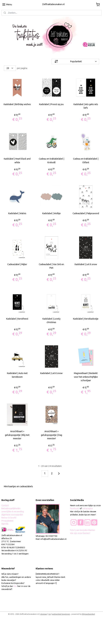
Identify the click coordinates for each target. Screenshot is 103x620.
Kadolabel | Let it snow (86, 264)
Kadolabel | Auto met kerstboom (17, 375)
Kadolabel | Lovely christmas (51, 320)
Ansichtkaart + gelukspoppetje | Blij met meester (17, 435)
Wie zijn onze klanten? (80, 533)
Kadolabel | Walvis (17, 213)
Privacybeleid (7, 521)
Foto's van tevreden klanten (82, 530)
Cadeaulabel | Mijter (17, 264)
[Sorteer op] (75, 61)
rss (49, 614)
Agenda (4, 524)
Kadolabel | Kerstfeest (17, 318)
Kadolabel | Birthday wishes (17, 104)
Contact (5, 505)
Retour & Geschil (8, 518)
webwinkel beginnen (61, 614)
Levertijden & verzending (12, 511)
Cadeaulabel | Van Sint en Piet (51, 266)
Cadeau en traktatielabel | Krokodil (51, 161)
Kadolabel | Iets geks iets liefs (86, 106)
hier (15, 586)
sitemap (43, 614)
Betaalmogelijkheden (11, 508)
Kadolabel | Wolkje (51, 213)
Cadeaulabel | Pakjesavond (86, 213)
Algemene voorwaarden (12, 515)
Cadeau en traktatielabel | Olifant (85, 161)
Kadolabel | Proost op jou (51, 104)
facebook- (75, 508)
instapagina (87, 508)
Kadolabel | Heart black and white (17, 161)
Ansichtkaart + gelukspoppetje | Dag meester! (51, 435)
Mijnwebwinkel (88, 614)
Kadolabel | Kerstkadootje (85, 318)
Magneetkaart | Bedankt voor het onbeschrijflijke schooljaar (86, 377)
